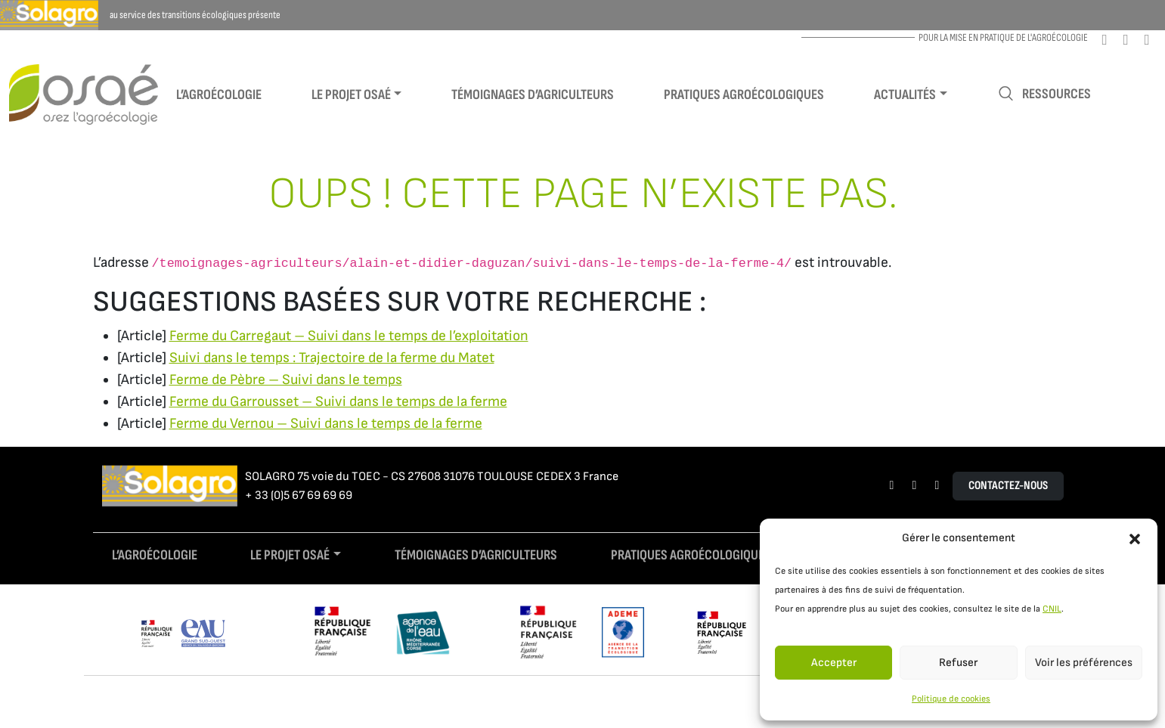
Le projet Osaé (351, 95)
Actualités (905, 95)
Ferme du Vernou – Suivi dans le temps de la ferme (325, 423)
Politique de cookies (951, 699)
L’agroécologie (219, 95)
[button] (1134, 538)
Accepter (834, 662)
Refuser (958, 662)
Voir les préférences (1083, 662)
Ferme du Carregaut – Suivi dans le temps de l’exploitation (348, 336)
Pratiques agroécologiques (744, 95)
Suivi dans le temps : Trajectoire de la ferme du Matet (331, 358)
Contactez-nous (1008, 486)
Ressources (1044, 94)
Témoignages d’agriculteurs (532, 95)
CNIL (1052, 609)
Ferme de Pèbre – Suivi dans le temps (285, 380)
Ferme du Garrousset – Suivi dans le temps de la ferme (338, 401)
